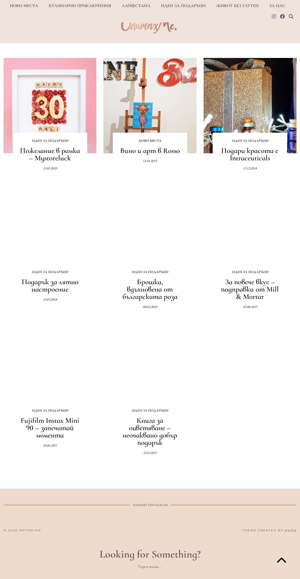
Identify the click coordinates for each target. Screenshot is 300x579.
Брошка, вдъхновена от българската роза (150, 289)
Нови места (24, 5)
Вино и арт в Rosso (150, 150)
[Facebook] (282, 16)
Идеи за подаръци (183, 5)
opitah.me (30, 530)
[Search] (291, 16)
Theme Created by (269, 530)
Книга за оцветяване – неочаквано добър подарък (150, 431)
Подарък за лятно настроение (50, 285)
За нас (277, 5)
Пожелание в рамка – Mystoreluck (50, 154)
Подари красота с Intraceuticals (250, 154)
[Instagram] (274, 16)
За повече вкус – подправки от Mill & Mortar (250, 289)
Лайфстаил (136, 5)
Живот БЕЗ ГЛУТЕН (237, 5)
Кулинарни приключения (80, 5)
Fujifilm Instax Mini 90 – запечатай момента (50, 428)
